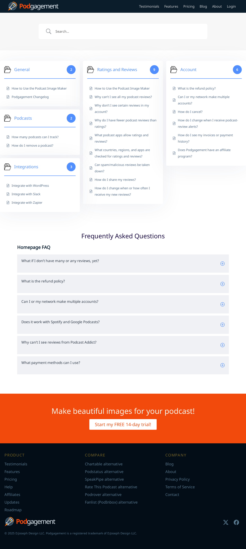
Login (231, 6)
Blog (203, 6)
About (217, 6)
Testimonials (149, 6)
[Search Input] (128, 31)
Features (171, 6)
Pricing (189, 6)
